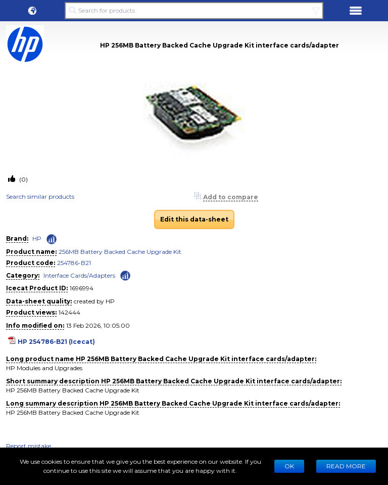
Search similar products (40, 196)
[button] (32, 11)
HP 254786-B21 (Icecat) (56, 341)
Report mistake (28, 446)
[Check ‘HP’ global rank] (51, 239)
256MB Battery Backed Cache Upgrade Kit (120, 251)
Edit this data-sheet (194, 219)
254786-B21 (74, 263)
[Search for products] (194, 10)
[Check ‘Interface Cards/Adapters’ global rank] (125, 275)
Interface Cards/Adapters (79, 275)
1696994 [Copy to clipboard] (81, 288)
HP (36, 238)
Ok (289, 466)
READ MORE (346, 466)
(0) (23, 179)
